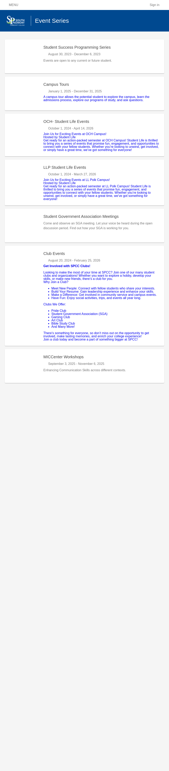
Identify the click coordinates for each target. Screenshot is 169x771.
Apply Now (27, 41)
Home (9, 41)
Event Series (48, 41)
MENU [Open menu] (11, 5)
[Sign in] (157, 5)
